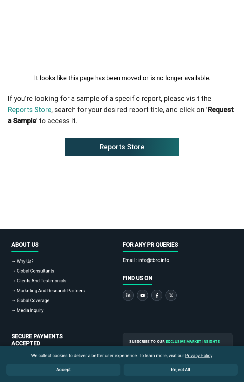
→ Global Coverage (30, 300)
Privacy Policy (198, 355)
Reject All (180, 369)
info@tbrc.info (153, 260)
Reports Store (29, 110)
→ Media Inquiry (27, 310)
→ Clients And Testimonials (38, 280)
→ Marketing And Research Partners (48, 290)
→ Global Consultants (32, 270)
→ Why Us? (22, 261)
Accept (63, 369)
